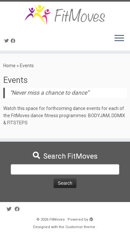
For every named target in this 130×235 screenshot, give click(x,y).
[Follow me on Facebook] (14, 40)
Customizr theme (80, 227)
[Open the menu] (119, 39)
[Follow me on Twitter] (7, 40)
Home (9, 65)
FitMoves (57, 219)
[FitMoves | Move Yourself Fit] (65, 15)
